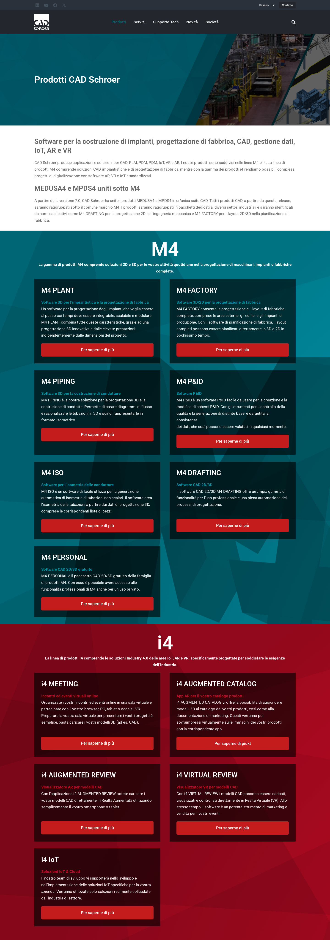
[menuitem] (267, 5)
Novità (192, 22)
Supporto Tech (166, 22)
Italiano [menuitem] (264, 5)
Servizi (139, 22)
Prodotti (118, 22)
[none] (267, 5)
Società (212, 22)
